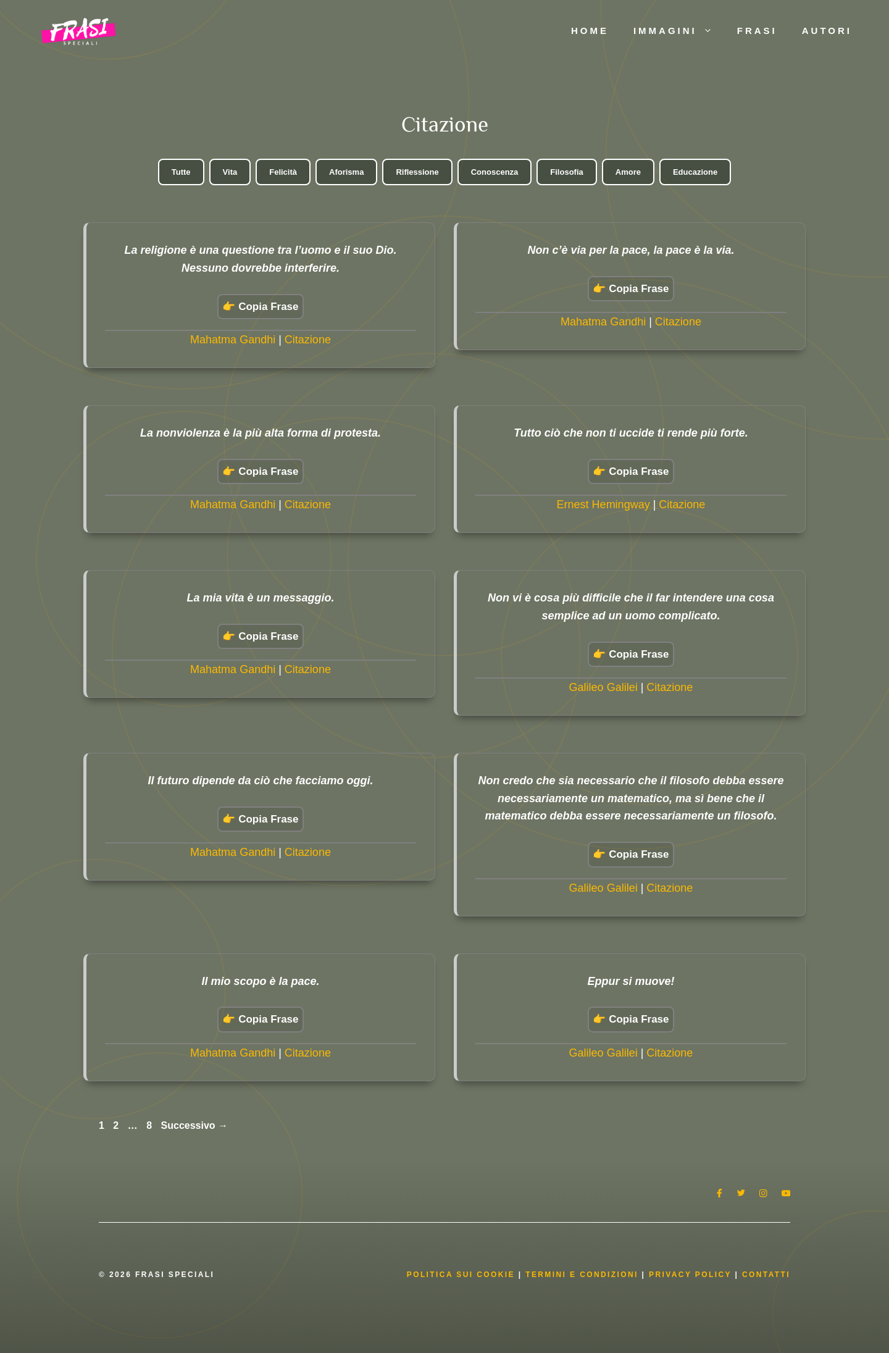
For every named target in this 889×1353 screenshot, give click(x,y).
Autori (827, 30)
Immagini (679, 30)
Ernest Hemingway (603, 504)
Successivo (194, 1125)
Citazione (308, 339)
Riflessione (417, 172)
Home (590, 30)
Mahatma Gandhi (232, 339)
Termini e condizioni (581, 1274)
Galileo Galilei (603, 687)
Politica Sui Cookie (461, 1274)
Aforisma (346, 172)
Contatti (766, 1274)
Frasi (757, 30)
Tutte (181, 172)
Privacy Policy (692, 1274)
